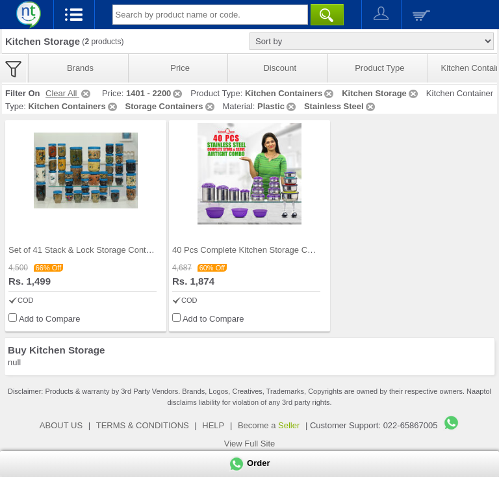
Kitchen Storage (381, 93)
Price (180, 68)
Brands (80, 68)
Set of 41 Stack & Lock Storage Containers (88, 250)
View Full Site (249, 443)
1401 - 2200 (155, 93)
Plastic (277, 106)
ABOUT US (61, 425)
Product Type (379, 68)
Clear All (68, 93)
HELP (213, 425)
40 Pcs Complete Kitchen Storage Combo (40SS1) (267, 250)
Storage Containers (170, 106)
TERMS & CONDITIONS (142, 425)
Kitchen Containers (290, 93)
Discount (279, 68)
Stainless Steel (340, 106)
